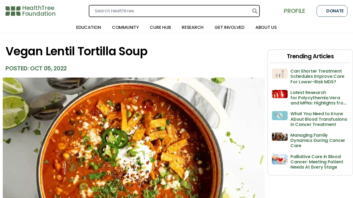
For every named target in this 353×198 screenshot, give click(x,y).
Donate (332, 11)
